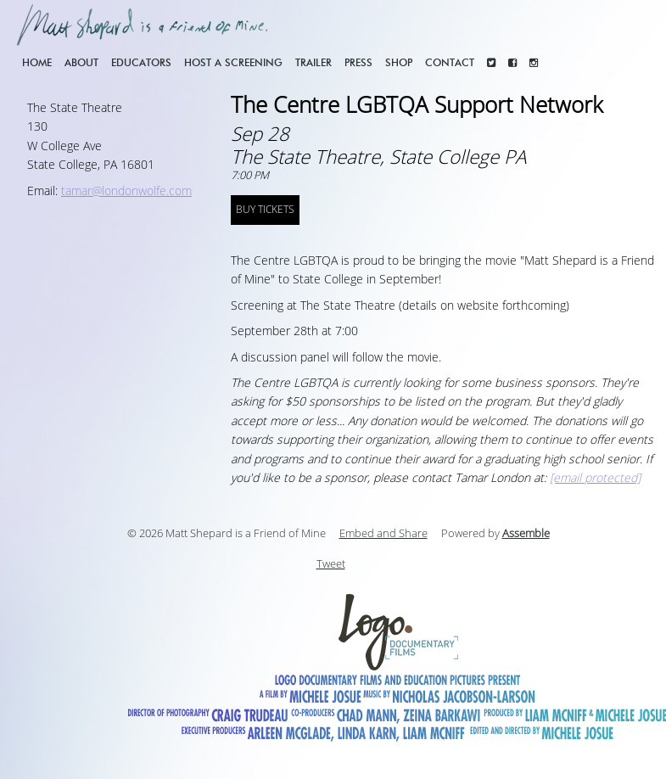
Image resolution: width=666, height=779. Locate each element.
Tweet (330, 564)
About (81, 62)
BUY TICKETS (265, 210)
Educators (141, 62)
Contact (449, 62)
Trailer (313, 62)
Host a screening (233, 62)
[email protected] (595, 478)
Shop (398, 62)
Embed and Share (383, 534)
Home (37, 62)
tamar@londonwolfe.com (126, 191)
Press (358, 62)
